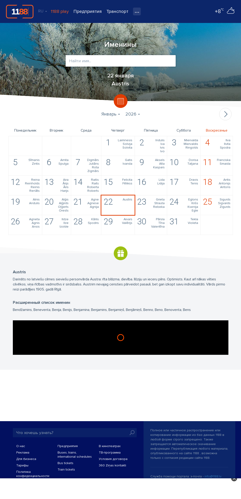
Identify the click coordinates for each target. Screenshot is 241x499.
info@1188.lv (213, 476)
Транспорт (117, 11)
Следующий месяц (225, 114)
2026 (132, 114)
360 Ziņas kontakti (112, 465)
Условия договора (113, 459)
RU (42, 11)
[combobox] (121, 61)
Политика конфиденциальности (32, 474)
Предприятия (87, 11)
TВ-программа (110, 452)
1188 (19, 11)
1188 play (60, 11)
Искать (132, 432)
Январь (110, 114)
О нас (20, 446)
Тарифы (22, 465)
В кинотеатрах (110, 446)
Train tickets (66, 469)
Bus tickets (65, 463)
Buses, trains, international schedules (75, 455)
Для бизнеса (26, 459)
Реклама (22, 452)
